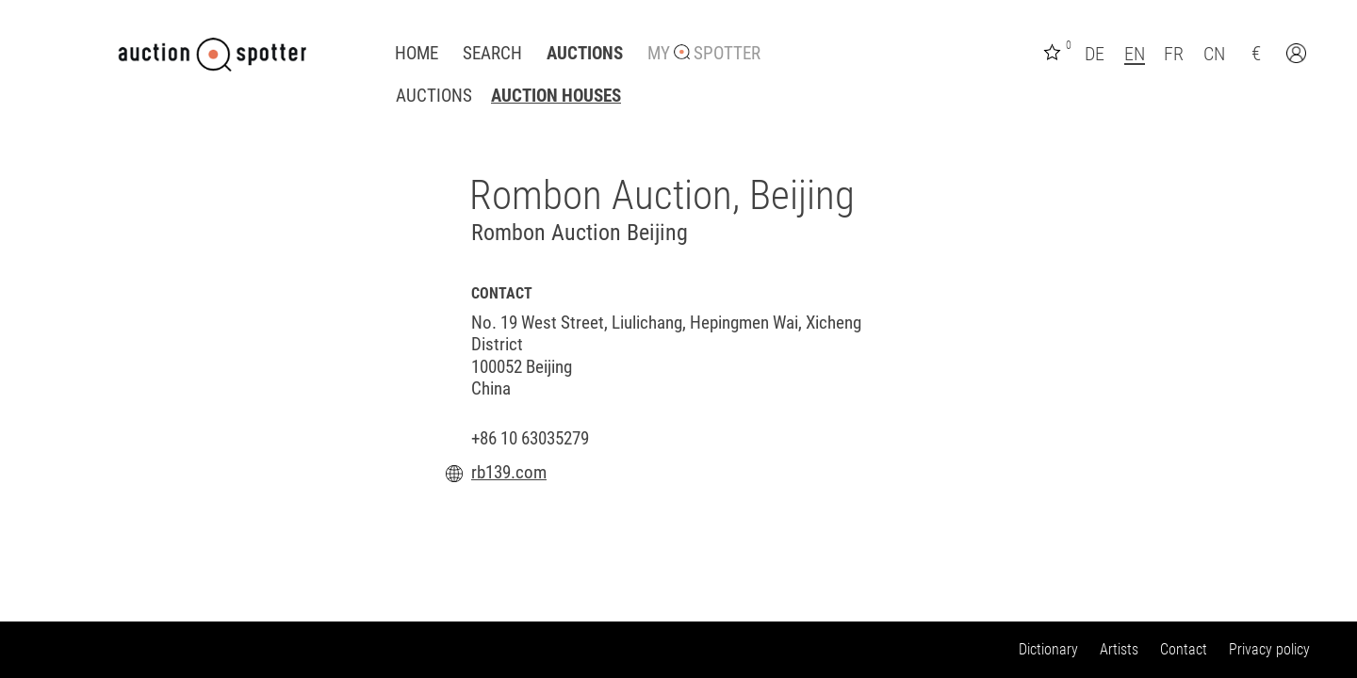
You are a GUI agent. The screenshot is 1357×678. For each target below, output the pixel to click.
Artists (1119, 649)
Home (416, 53)
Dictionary (1048, 649)
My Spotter (703, 53)
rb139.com (509, 472)
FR (1174, 53)
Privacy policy (1269, 649)
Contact (1183, 649)
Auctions (585, 53)
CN (1214, 53)
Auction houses (556, 96)
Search (492, 53)
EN (1134, 53)
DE (1094, 53)
